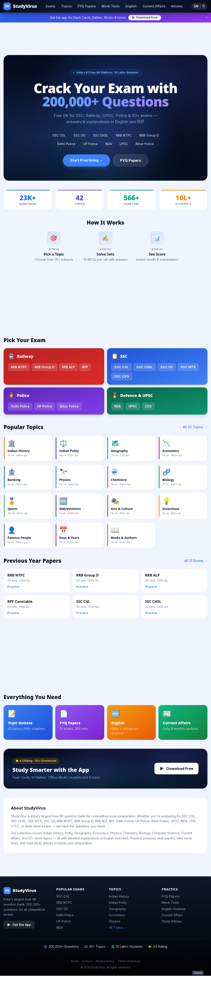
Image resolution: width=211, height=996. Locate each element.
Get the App (19, 926)
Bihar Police (144, 144)
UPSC (123, 144)
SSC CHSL (100, 135)
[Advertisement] (105, 36)
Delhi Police (66, 144)
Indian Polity (118, 904)
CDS (148, 408)
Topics (66, 6)
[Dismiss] (206, 17)
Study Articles (172, 923)
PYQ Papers (87, 6)
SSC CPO (121, 378)
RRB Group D (149, 135)
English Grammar (174, 910)
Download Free (145, 17)
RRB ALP (68, 368)
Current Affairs (154, 6)
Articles (177, 6)
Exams (50, 6)
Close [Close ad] (198, 989)
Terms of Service (129, 963)
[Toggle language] (199, 6)
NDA (108, 144)
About (74, 963)
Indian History (119, 898)
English (131, 6)
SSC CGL (59, 135)
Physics (114, 923)
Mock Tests (111, 6)
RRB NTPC (124, 135)
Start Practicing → (86, 160)
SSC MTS (188, 368)
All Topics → (118, 929)
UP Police (90, 144)
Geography (117, 910)
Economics (117, 917)
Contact (87, 963)
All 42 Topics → (195, 428)
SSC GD (79, 135)
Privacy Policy (105, 963)
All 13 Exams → (195, 562)
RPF (85, 368)
